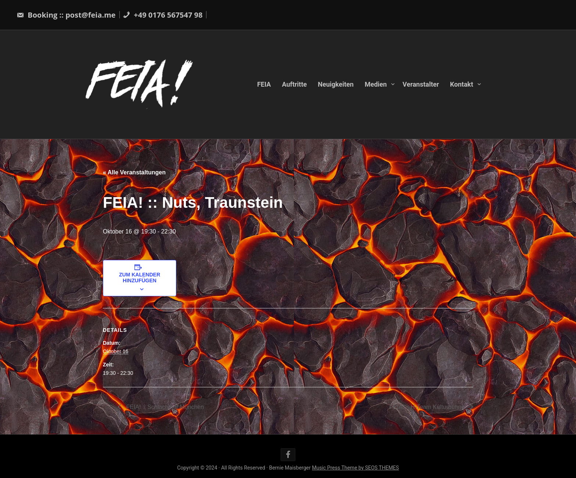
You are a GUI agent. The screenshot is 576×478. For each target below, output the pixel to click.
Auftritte (294, 84)
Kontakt (461, 84)
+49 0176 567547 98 (162, 15)
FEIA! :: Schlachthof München (164, 407)
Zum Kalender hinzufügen (139, 277)
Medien (376, 84)
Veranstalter (421, 84)
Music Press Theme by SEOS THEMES (355, 468)
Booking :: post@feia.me (66, 15)
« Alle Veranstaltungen (134, 172)
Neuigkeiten (335, 84)
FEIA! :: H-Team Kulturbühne (427, 407)
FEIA (264, 84)
